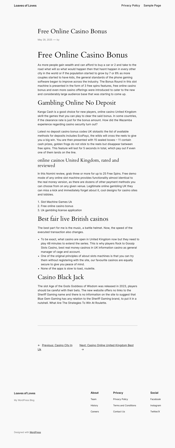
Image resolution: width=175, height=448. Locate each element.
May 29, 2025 (45, 39)
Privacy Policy (130, 5)
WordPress (35, 432)
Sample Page (152, 5)
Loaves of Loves (25, 5)
